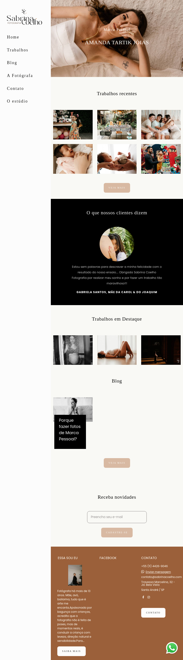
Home (13, 37)
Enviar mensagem (158, 560)
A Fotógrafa (20, 75)
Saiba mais (71, 639)
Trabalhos (17, 50)
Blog (12, 62)
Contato (15, 88)
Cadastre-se (117, 532)
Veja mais (117, 187)
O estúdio (17, 101)
